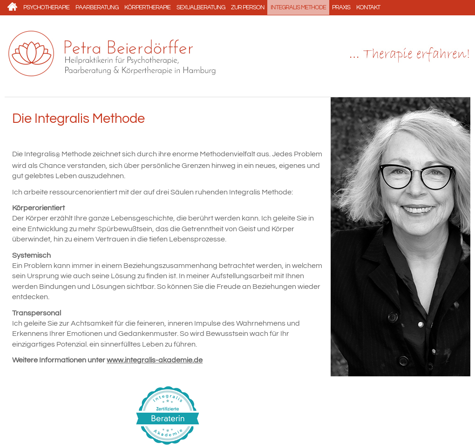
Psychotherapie (46, 7)
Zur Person (248, 7)
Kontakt (368, 7)
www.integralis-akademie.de (155, 360)
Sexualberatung (200, 7)
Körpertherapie (147, 7)
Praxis (341, 7)
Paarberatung (96, 7)
